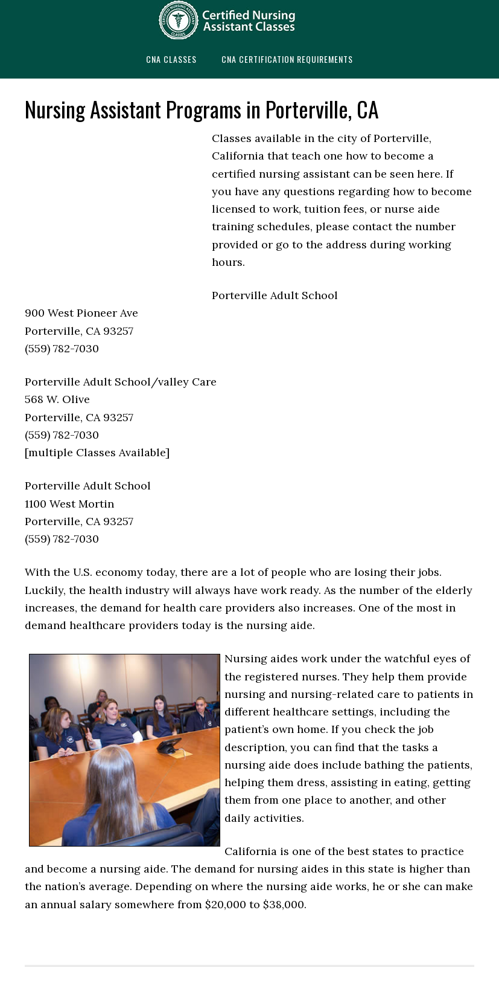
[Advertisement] (115, 210)
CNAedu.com (250, 19)
